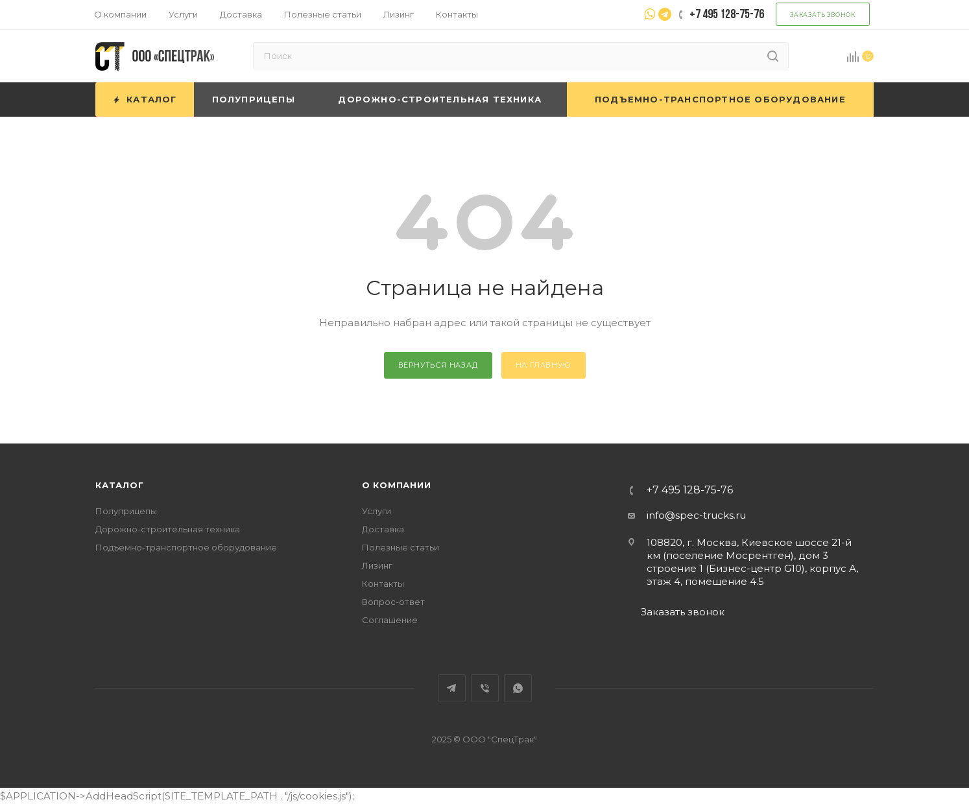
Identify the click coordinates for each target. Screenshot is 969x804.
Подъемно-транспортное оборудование (186, 547)
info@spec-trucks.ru (696, 515)
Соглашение (390, 620)
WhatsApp (518, 688)
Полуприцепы (126, 511)
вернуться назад (438, 365)
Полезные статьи (400, 547)
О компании (396, 485)
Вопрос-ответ (393, 602)
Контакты (383, 583)
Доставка (383, 529)
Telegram (452, 688)
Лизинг (377, 565)
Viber (485, 688)
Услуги (376, 511)
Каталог (119, 485)
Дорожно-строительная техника (167, 529)
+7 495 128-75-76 (690, 490)
